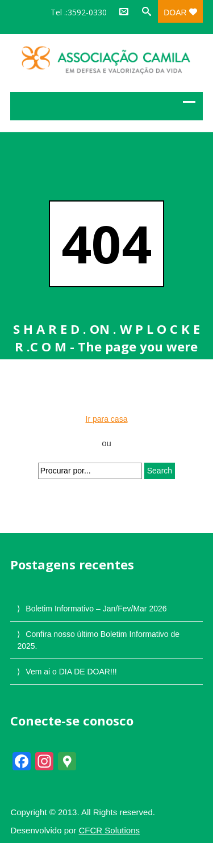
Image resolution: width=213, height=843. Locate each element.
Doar (180, 12)
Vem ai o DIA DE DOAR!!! (71, 671)
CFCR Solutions (109, 830)
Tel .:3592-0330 (79, 12)
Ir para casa (107, 418)
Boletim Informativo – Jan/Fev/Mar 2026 (96, 608)
